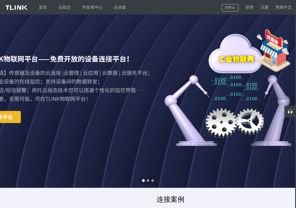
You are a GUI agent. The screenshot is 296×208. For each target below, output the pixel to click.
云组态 (64, 7)
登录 (249, 7)
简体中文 (283, 7)
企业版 (120, 7)
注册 (264, 7)
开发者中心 (92, 7)
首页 (43, 7)
